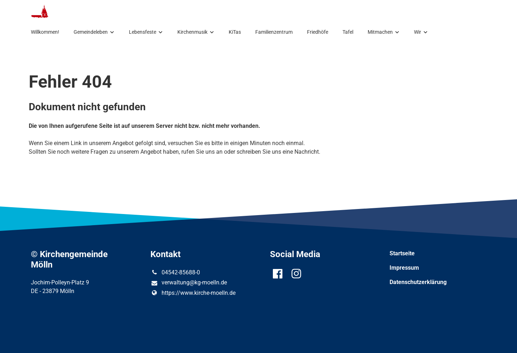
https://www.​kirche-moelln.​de (192, 293)
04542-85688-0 (175, 272)
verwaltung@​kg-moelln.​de (188, 283)
